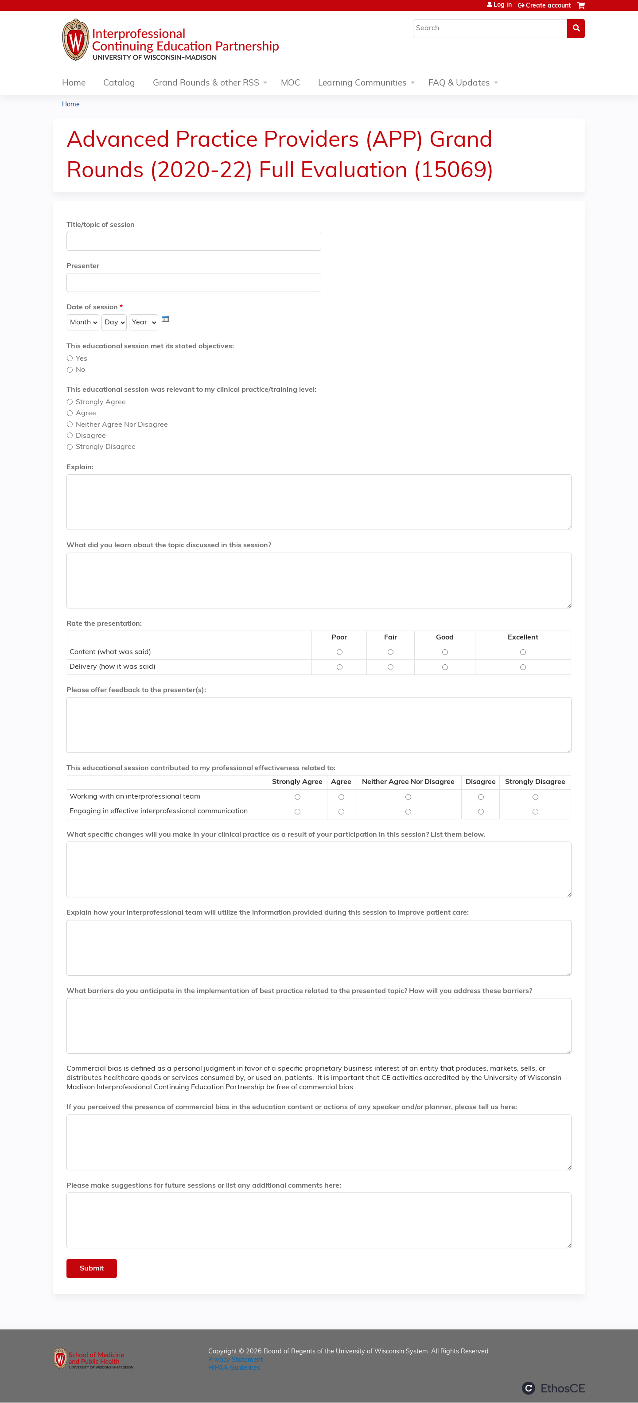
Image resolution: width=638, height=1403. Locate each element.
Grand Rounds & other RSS (206, 83)
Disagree (91, 436)
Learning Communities (362, 83)
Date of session (92, 307)
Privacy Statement (235, 1360)
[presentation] (165, 318)
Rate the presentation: (104, 623)
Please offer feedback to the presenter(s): (136, 690)
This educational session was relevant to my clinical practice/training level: (191, 390)
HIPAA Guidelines (234, 1368)
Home (74, 83)
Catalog (119, 83)
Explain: (79, 467)
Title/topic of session (100, 225)
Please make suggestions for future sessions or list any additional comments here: (203, 1185)
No (80, 370)
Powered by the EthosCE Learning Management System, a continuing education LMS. (553, 1388)
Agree (86, 413)
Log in (503, 5)
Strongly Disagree (106, 447)
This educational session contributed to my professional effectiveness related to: (200, 768)
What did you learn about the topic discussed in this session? (168, 545)
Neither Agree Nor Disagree (122, 425)
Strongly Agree (101, 402)
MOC (290, 83)
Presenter (82, 266)
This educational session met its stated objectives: (150, 346)
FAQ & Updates (459, 83)
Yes (81, 358)
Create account (548, 6)
